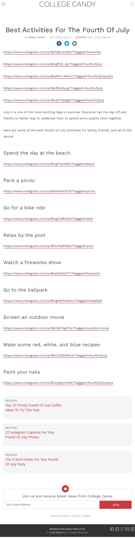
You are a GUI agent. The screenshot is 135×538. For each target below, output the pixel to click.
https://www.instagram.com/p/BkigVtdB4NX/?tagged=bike (48, 218)
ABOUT (54, 516)
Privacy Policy (65, 529)
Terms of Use (79, 529)
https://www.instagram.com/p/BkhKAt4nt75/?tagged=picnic (49, 191)
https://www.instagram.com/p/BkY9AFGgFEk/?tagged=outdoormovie (56, 328)
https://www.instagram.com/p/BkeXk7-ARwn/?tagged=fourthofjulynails (58, 76)
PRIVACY (76, 516)
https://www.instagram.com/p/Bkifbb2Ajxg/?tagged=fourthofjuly (53, 88)
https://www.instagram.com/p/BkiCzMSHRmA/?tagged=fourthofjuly (55, 355)
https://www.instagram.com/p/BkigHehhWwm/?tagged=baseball (52, 300)
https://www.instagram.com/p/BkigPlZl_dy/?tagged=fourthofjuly (52, 64)
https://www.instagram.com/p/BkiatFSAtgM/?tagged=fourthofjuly (53, 100)
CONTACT (65, 516)
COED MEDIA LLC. (58, 532)
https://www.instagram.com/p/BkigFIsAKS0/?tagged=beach (49, 164)
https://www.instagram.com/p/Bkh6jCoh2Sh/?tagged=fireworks (52, 52)
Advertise (53, 529)
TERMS (86, 516)
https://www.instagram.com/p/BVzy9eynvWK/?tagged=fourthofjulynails (58, 382)
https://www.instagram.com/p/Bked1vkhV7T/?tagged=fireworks (51, 273)
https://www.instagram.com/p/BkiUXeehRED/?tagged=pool (48, 246)
